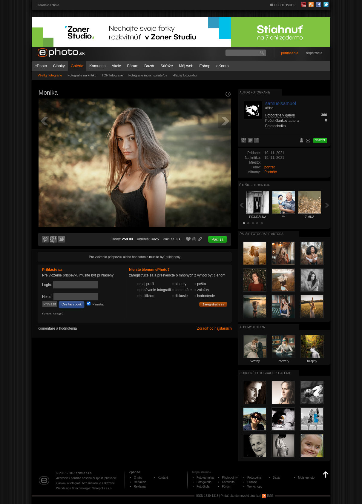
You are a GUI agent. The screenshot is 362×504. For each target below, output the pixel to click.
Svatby (255, 361)
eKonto (222, 66)
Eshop (204, 66)
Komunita (97, 66)
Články (59, 66)
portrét (269, 167)
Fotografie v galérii (280, 115)
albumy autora (252, 327)
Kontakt (163, 477)
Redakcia (140, 482)
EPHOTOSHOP (284, 5)
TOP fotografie (112, 75)
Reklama (139, 486)
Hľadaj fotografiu (184, 75)
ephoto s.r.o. (84, 473)
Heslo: (47, 297)
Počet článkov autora (282, 121)
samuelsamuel (280, 103)
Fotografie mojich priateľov (147, 75)
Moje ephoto (306, 477)
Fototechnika (275, 126)
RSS (267, 495)
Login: (47, 285)
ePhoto (41, 66)
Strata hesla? (52, 314)
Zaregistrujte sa (213, 304)
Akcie (116, 66)
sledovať (320, 140)
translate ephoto (48, 5)
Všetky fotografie (50, 75)
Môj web (186, 66)
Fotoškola (203, 486)
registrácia (314, 53)
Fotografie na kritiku (82, 75)
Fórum (133, 66)
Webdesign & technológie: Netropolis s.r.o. (84, 488)
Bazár (149, 66)
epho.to (134, 472)
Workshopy (254, 486)
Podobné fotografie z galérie (265, 373)
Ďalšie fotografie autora (261, 234)
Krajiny (312, 361)
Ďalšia (327, 205)
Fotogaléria (204, 482)
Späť (241, 205)
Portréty (270, 172)
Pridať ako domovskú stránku (240, 495)
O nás (138, 477)
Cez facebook (72, 304)
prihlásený (172, 257)
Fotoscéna (254, 477)
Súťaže (166, 66)
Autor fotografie (255, 92)
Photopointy (230, 477)
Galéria (77, 66)
